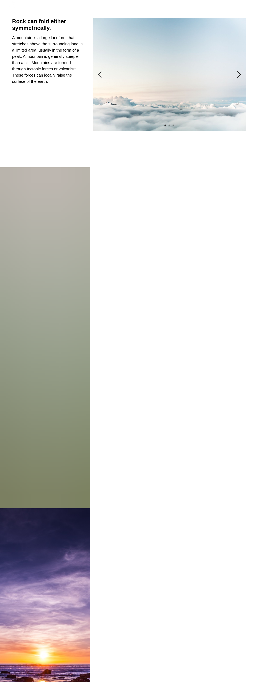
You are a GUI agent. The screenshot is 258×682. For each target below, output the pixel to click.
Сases (118, 8)
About (103, 8)
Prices (155, 8)
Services (137, 8)
